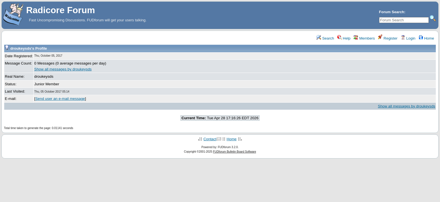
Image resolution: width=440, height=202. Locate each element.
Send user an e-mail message (60, 99)
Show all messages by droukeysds (62, 69)
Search (325, 38)
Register (387, 38)
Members (364, 38)
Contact (209, 139)
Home (426, 38)
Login (408, 38)
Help (343, 38)
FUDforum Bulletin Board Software (234, 151)
